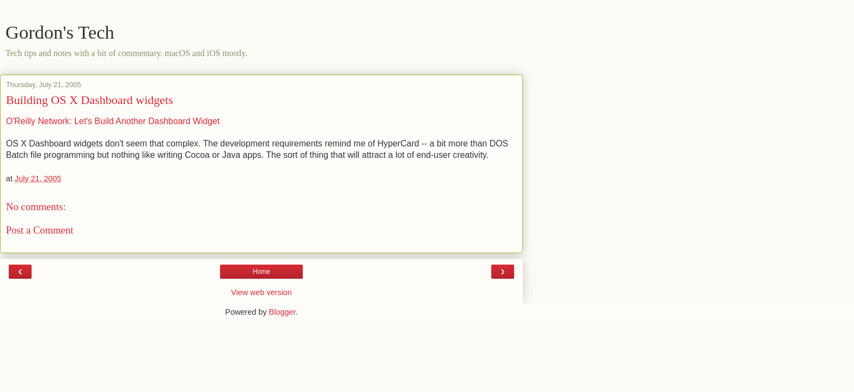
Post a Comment (40, 230)
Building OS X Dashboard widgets (89, 100)
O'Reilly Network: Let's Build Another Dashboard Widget (112, 121)
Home (261, 271)
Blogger (282, 312)
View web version (261, 292)
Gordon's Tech (59, 32)
